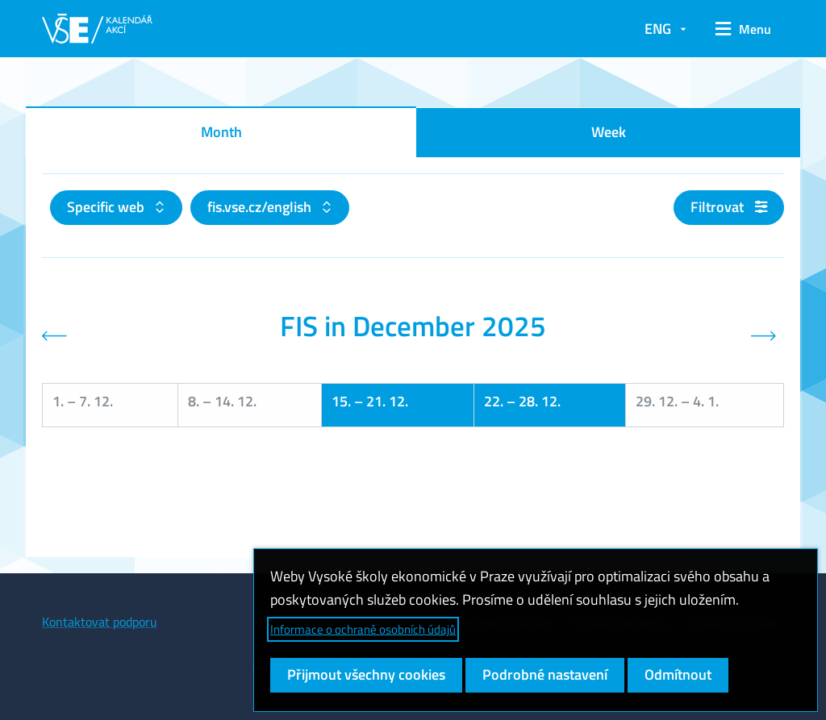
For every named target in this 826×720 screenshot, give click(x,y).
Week (608, 132)
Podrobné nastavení (544, 674)
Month (221, 132)
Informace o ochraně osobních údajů (363, 629)
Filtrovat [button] (728, 207)
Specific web (107, 207)
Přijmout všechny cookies (366, 674)
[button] (743, 29)
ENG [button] (658, 29)
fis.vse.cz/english (261, 207)
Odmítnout (678, 674)
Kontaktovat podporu (99, 621)
